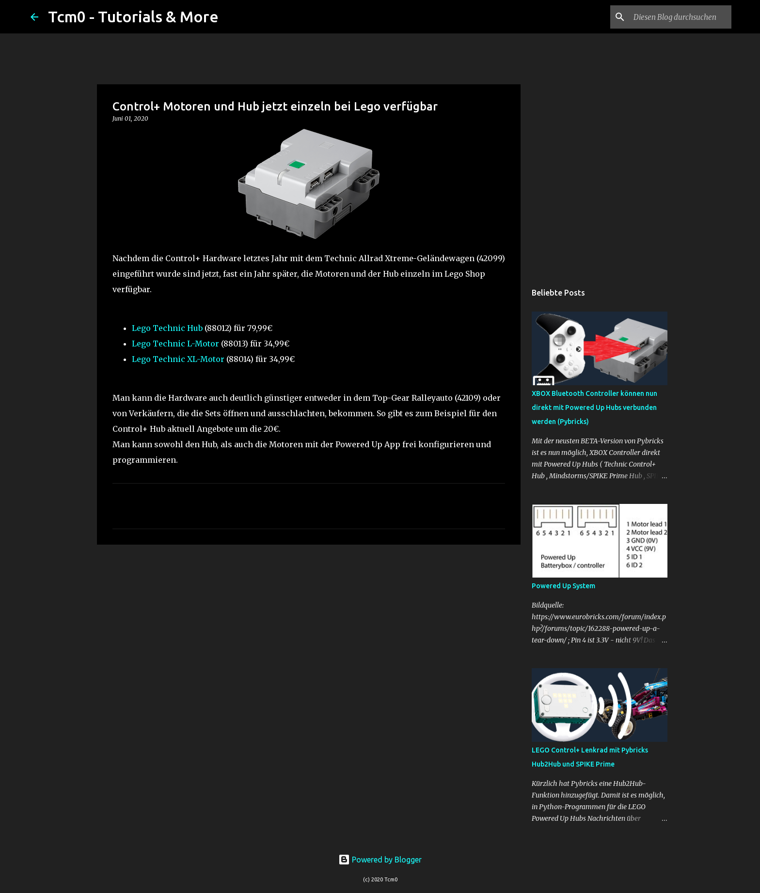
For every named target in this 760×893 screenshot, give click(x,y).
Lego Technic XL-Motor (178, 359)
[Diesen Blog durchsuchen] (680, 17)
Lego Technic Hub (167, 328)
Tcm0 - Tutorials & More (133, 16)
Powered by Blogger (380, 859)
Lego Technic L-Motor (175, 343)
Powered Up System (563, 586)
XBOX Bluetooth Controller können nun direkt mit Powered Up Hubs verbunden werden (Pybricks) (594, 407)
